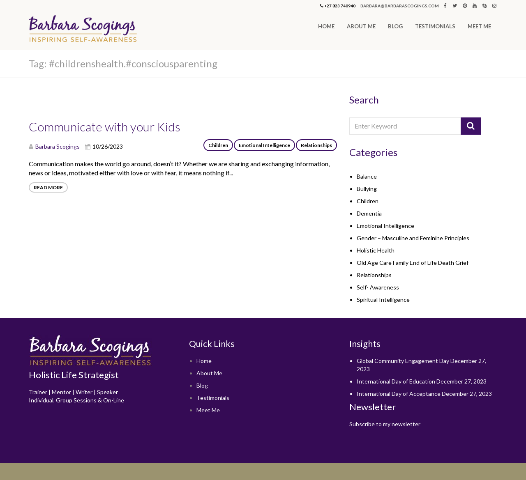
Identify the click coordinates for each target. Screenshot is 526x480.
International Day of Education (396, 381)
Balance (367, 176)
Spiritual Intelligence (383, 299)
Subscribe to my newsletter (384, 423)
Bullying (367, 188)
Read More (48, 187)
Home (326, 26)
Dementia (369, 213)
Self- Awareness (378, 287)
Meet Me (479, 26)
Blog (395, 26)
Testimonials (435, 26)
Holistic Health (375, 250)
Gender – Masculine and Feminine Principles (413, 237)
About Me (361, 26)
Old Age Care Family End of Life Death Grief (412, 262)
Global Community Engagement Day (403, 360)
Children (218, 145)
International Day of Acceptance (399, 393)
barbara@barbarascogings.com (399, 5)
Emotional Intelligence (264, 145)
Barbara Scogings (57, 146)
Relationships (316, 145)
